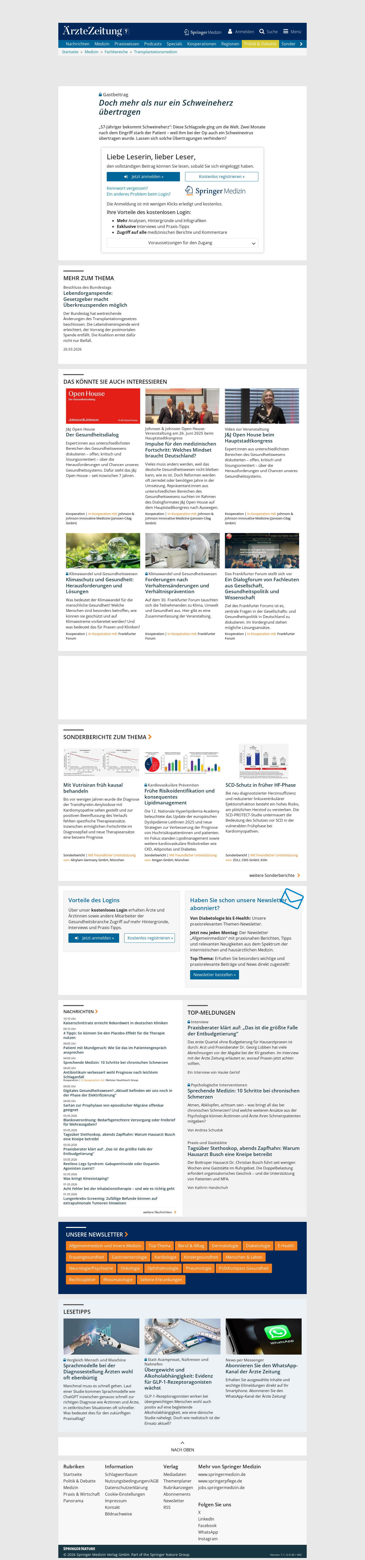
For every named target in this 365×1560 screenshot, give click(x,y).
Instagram (208, 1541)
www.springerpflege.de (220, 1483)
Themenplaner (177, 1483)
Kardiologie (165, 1259)
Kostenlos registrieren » (222, 178)
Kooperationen (201, 45)
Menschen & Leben (244, 1259)
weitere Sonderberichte (275, 877)
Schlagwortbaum (121, 1476)
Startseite (72, 1476)
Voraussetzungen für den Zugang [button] (201, 244)
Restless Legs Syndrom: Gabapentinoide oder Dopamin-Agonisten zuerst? (111, 1167)
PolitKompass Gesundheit (244, 1270)
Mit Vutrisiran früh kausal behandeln (93, 790)
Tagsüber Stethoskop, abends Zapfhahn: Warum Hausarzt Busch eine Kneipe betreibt (119, 1138)
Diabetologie (258, 1247)
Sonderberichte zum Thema (105, 738)
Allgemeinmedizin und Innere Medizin (105, 1247)
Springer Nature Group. (170, 1556)
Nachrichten (77, 45)
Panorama (73, 1503)
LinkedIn (206, 1521)
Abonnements (177, 1496)
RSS (167, 1509)
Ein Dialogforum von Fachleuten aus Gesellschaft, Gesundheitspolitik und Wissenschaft (262, 590)
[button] (291, 32)
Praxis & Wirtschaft (81, 1496)
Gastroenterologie (129, 1259)
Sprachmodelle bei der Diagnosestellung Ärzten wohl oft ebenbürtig (98, 1373)
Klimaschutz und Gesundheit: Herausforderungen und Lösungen (100, 587)
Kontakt (112, 1509)
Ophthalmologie (163, 1270)
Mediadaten (174, 1476)
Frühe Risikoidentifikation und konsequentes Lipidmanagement (179, 798)
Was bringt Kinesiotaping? (85, 1180)
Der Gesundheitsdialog (92, 436)
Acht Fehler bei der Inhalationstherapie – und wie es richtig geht (119, 1190)
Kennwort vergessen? (127, 190)
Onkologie (130, 1270)
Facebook (207, 1527)
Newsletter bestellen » (214, 976)
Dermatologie (225, 1247)
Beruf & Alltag (191, 1247)
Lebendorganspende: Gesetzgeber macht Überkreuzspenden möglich (95, 301)
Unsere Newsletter (94, 1236)
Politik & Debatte (260, 45)
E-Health (286, 1247)
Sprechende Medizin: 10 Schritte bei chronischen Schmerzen (115, 1064)
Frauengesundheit (86, 1259)
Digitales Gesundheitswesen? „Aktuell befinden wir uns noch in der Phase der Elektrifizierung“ (117, 1095)
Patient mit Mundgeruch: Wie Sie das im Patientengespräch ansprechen (115, 1051)
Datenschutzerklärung (126, 1489)
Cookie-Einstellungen (125, 1496)
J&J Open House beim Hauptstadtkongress (249, 439)
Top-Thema (160, 1247)
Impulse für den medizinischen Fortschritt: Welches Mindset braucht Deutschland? (180, 451)
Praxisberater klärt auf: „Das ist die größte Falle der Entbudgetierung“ (108, 1153)
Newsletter (173, 1503)
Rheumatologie (118, 1281)
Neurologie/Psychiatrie (91, 1270)
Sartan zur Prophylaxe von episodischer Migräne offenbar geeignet (113, 1109)
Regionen (230, 45)
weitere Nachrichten (160, 1214)
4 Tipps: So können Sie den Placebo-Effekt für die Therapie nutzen (114, 1037)
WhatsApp (208, 1534)
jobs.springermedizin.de (221, 1489)
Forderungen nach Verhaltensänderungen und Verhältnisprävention (177, 587)
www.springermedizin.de (222, 1476)
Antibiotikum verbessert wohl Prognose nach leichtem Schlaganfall (110, 1076)
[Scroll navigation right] (301, 46)
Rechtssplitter (82, 1281)
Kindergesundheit (201, 1259)
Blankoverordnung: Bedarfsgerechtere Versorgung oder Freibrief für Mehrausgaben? (119, 1124)
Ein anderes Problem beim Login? (139, 196)
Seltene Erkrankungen (161, 1281)
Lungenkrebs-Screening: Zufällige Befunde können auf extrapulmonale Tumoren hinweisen (110, 1202)
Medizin (102, 45)
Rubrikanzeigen (178, 1489)
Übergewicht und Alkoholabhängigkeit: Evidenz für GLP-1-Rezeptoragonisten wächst (178, 1381)
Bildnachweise (118, 1516)
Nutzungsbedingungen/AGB (131, 1483)
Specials (174, 45)
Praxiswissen (127, 45)
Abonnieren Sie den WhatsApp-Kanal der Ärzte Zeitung (262, 1370)
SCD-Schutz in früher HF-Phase (261, 787)
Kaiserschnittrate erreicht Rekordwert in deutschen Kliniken (115, 1025)
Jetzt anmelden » (143, 178)
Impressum (116, 1503)
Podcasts (153, 45)
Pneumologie (198, 1270)
